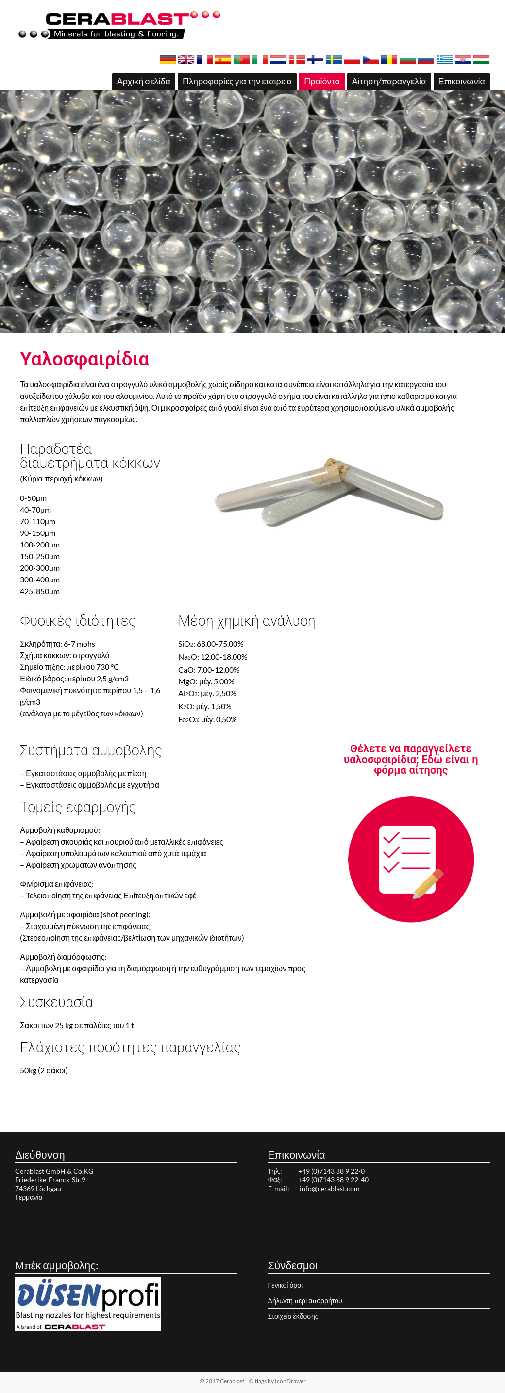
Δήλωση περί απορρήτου (305, 1300)
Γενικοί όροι (285, 1285)
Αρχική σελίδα (143, 81)
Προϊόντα (322, 81)
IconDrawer (290, 1381)
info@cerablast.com (330, 1188)
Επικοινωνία (461, 81)
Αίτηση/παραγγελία (389, 81)
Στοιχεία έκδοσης (293, 1316)
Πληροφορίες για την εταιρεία (237, 81)
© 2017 (237, 1381)
